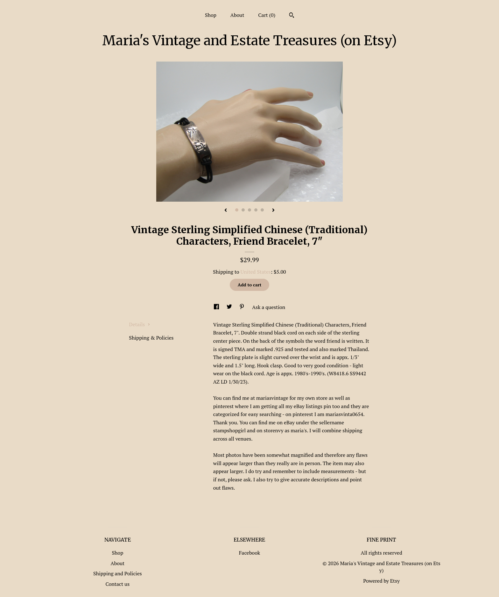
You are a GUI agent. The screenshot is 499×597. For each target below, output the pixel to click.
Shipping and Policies (117, 573)
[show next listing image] (273, 210)
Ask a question (268, 307)
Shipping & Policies (151, 337)
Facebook (249, 552)
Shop (210, 14)
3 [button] (249, 210)
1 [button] (236, 210)
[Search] (291, 15)
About (237, 14)
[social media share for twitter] (230, 307)
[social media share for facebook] (217, 307)
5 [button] (262, 210)
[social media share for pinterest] (242, 307)
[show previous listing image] (225, 210)
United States (256, 271)
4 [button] (255, 210)
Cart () (266, 14)
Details (139, 324)
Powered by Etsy (381, 580)
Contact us (117, 583)
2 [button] (243, 210)
